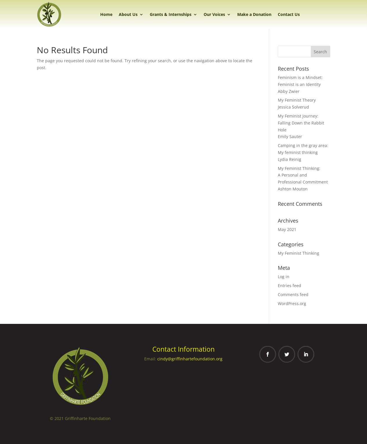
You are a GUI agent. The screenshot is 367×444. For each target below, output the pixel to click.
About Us (128, 14)
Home (106, 14)
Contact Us (289, 14)
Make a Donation (254, 14)
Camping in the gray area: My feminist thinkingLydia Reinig (303, 152)
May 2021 (287, 229)
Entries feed (289, 285)
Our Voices (214, 14)
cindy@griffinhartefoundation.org (189, 359)
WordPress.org (292, 303)
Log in (283, 276)
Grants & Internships (170, 14)
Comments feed (293, 294)
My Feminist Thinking (298, 253)
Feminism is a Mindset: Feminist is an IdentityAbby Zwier (300, 84)
